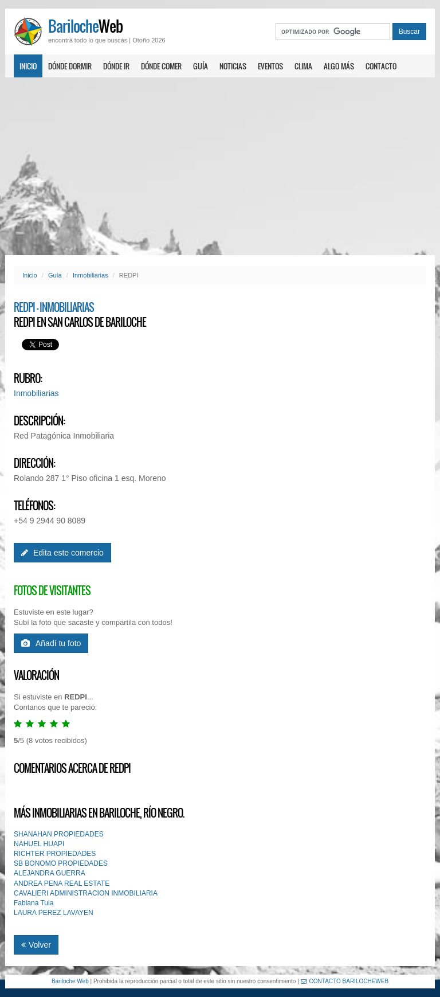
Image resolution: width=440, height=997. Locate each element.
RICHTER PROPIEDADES (55, 854)
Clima (303, 66)
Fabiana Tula (33, 903)
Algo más (339, 66)
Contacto (381, 66)
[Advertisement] (220, 166)
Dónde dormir (70, 66)
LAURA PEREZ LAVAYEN (53, 913)
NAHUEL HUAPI (39, 844)
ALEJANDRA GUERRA (49, 873)
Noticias (232, 66)
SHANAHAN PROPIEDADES (59, 834)
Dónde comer (161, 66)
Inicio (28, 66)
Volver (36, 944)
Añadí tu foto (51, 643)
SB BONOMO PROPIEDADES (61, 863)
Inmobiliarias (90, 275)
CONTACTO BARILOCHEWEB (345, 981)
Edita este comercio (62, 552)
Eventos (270, 66)
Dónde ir (116, 66)
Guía (200, 66)
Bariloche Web (70, 981)
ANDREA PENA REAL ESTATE (61, 883)
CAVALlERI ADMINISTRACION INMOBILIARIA (86, 893)
